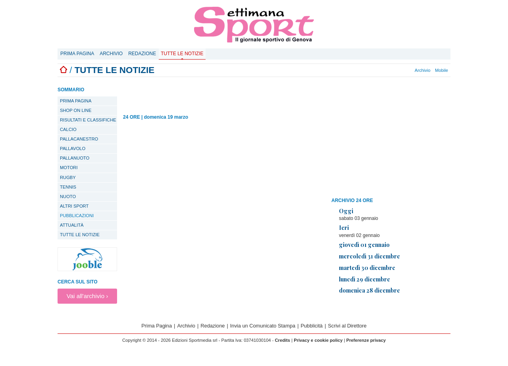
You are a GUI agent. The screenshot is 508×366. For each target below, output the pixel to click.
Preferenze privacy (366, 340)
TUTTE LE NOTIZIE (80, 234)
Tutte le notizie (182, 53)
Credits (283, 340)
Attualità (71, 225)
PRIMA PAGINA (75, 100)
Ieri (344, 227)
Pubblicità (311, 326)
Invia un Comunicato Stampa (262, 326)
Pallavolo (72, 148)
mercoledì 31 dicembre (369, 256)
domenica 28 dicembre (369, 290)
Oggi (346, 211)
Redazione (142, 53)
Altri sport (74, 206)
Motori (69, 167)
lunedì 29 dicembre (364, 279)
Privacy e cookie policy (318, 340)
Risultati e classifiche (88, 120)
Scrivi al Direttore (347, 326)
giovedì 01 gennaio (364, 244)
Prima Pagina (77, 53)
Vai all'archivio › (87, 296)
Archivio (111, 53)
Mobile (441, 70)
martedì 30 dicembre (367, 268)
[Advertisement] (390, 138)
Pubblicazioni (77, 215)
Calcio (68, 129)
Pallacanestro (79, 139)
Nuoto (68, 196)
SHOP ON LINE (75, 110)
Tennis (68, 187)
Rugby (68, 177)
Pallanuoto (74, 158)
